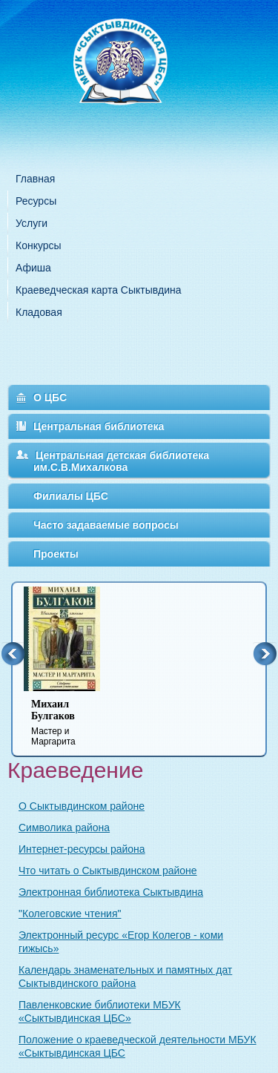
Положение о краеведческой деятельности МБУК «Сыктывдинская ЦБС (138, 1046)
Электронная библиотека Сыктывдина (111, 892)
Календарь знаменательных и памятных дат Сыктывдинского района (125, 976)
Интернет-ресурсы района (82, 849)
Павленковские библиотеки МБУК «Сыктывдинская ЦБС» (100, 1011)
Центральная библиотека (98, 426)
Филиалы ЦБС (70, 496)
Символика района (64, 827)
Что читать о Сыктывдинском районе (108, 870)
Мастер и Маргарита (71, 723)
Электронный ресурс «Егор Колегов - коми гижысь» (121, 941)
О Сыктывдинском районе (82, 806)
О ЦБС (50, 397)
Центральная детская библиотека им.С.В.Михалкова (121, 461)
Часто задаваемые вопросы (106, 525)
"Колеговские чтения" (70, 914)
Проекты (56, 554)
